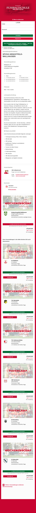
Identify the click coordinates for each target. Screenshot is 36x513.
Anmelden (10, 277)
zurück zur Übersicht (9, 48)
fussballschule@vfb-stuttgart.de (22, 174)
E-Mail (3, 24)
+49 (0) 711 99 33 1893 (20, 176)
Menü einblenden (18, 19)
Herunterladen (13, 189)
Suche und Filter (8, 47)
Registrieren (18, 38)
